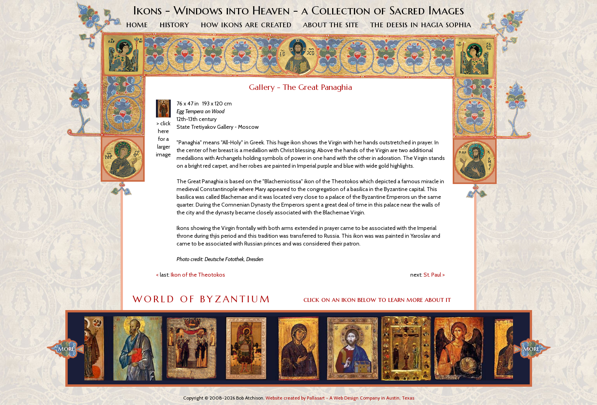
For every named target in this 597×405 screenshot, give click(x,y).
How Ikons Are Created (246, 24)
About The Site (331, 24)
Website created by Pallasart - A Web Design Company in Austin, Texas (340, 398)
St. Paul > (427, 274)
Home (137, 24)
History (174, 24)
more (66, 348)
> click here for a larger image (163, 139)
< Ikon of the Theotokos (190, 274)
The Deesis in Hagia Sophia (420, 24)
